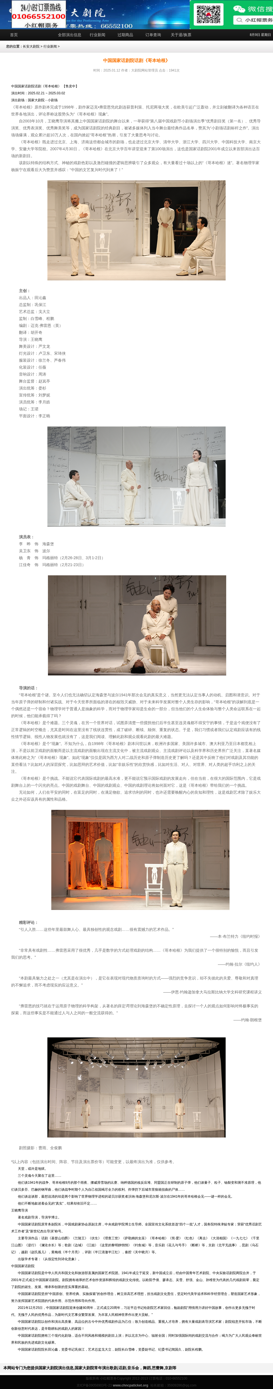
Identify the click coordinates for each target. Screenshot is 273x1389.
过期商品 (125, 35)
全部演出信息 (69, 35)
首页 (14, 35)
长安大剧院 (31, 46)
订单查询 (153, 35)
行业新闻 (97, 35)
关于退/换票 (181, 35)
